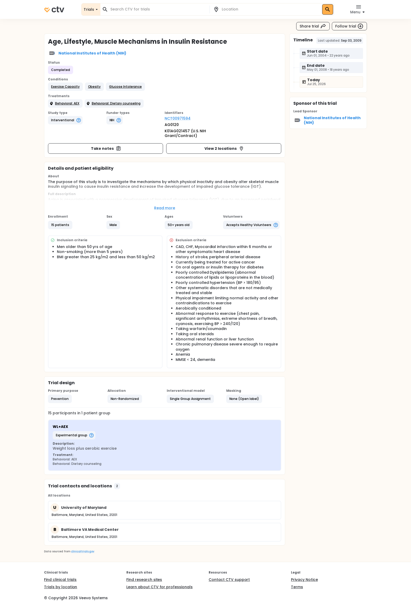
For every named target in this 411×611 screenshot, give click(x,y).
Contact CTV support (229, 579)
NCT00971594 (178, 118)
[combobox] (158, 9)
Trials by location (60, 587)
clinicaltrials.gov (82, 551)
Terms (297, 587)
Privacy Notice (304, 579)
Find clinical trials (60, 579)
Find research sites (144, 579)
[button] (65, 86)
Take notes (106, 148)
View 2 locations (224, 148)
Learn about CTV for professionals (159, 587)
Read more (164, 208)
